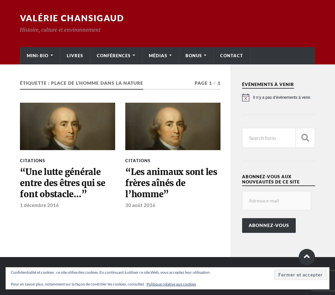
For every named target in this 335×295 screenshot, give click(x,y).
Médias (158, 55)
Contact (231, 55)
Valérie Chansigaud (72, 18)
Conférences (114, 55)
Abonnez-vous (269, 225)
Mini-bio (37, 55)
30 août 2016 (140, 205)
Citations (32, 160)
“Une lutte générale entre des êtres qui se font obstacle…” (62, 183)
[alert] (278, 97)
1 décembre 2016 (39, 205)
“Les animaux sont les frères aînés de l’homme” (171, 183)
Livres (75, 55)
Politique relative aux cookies (171, 284)
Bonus (193, 55)
